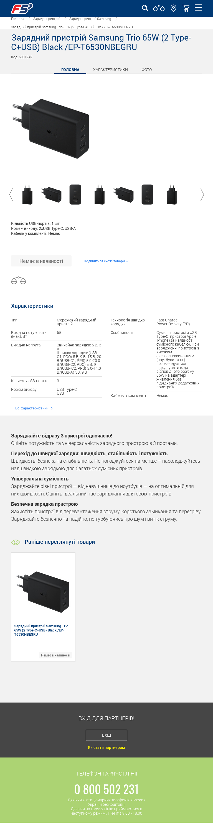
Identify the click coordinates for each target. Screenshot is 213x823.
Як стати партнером (106, 747)
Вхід (106, 735)
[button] (173, 11)
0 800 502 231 (106, 788)
